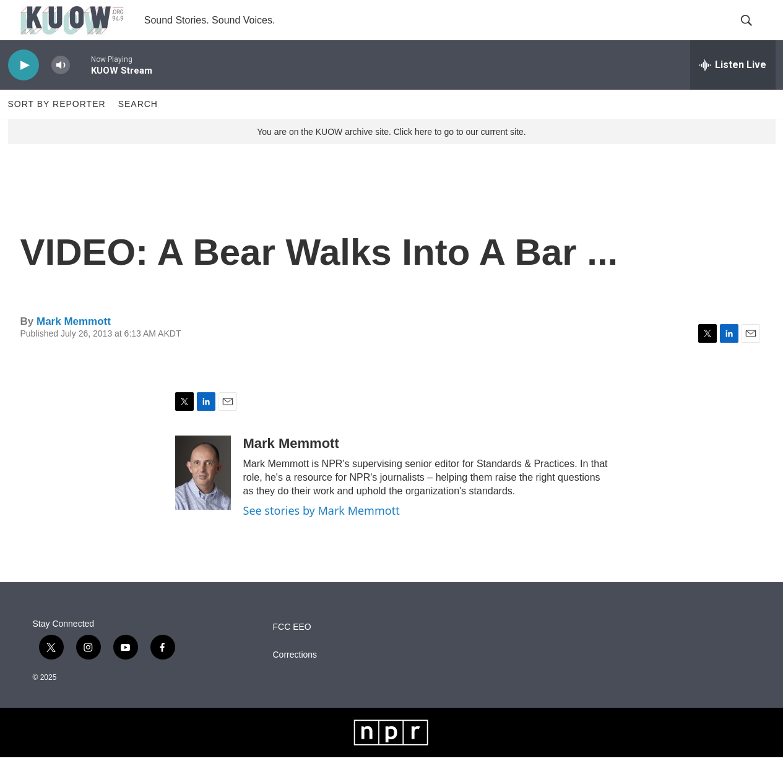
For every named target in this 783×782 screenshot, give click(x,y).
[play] (23, 90)
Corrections (295, 679)
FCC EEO (292, 651)
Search (138, 129)
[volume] (60, 90)
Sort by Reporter (57, 129)
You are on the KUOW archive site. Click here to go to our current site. (391, 156)
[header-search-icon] (756, 32)
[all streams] (733, 89)
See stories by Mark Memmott (321, 535)
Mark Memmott (74, 345)
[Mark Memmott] (203, 497)
